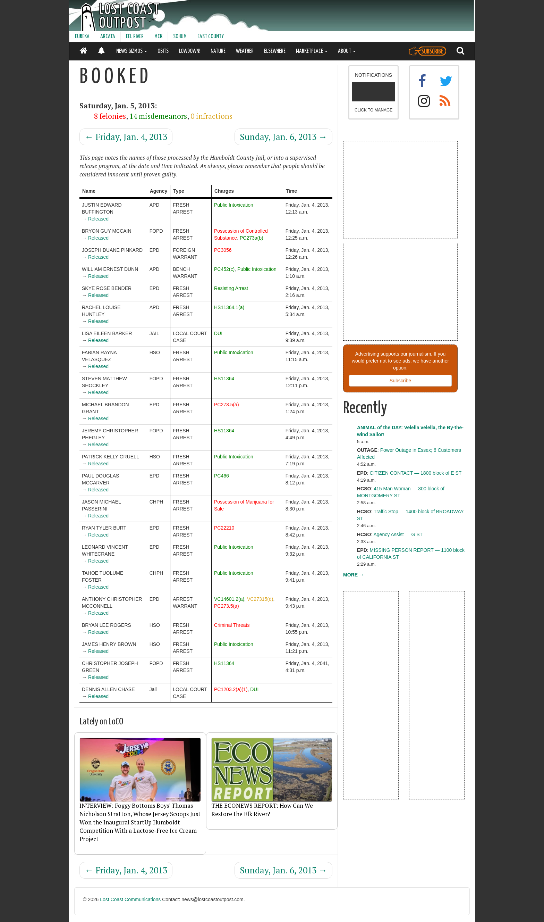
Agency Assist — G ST (398, 534)
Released (98, 219)
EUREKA (82, 37)
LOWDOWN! (189, 51)
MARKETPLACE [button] (312, 51)
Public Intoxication (233, 205)
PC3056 (223, 250)
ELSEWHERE (275, 51)
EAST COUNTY (210, 37)
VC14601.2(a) (229, 599)
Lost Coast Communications (130, 899)
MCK (158, 37)
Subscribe (400, 380)
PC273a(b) (251, 238)
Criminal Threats (231, 625)
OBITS (163, 51)
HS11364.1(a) (229, 307)
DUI (218, 333)
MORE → (353, 575)
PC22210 (224, 528)
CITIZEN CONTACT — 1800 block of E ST (416, 473)
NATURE (218, 51)
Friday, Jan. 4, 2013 (126, 136)
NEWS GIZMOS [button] (131, 51)
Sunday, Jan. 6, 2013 (283, 136)
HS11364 (224, 378)
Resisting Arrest (231, 288)
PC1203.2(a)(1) (231, 689)
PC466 (221, 476)
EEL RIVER (135, 37)
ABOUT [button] (347, 51)
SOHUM (180, 37)
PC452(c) (224, 269)
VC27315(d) (260, 599)
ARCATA (107, 37)
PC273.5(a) (226, 404)
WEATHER (245, 51)
